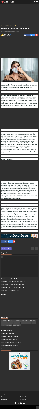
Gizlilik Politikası (24, 396)
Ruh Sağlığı (28, 322)
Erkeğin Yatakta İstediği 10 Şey (10, 339)
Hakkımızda (4, 399)
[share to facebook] (27, 35)
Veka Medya (7, 34)
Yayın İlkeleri (23, 399)
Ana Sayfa (3, 394)
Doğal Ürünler (32, 320)
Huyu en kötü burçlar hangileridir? (10, 345)
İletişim (22, 394)
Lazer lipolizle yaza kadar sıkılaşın (11, 290)
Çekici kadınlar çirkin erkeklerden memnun (13, 278)
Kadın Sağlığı (17, 322)
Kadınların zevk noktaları (8, 333)
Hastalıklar (11, 322)
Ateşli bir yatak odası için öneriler (10, 336)
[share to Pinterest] (36, 35)
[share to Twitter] (32, 35)
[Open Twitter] (18, 403)
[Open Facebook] (15, 403)
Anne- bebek (10, 320)
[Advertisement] (19, 15)
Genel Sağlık (6, 244)
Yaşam (33, 322)
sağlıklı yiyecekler (16, 325)
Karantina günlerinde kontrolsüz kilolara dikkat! (13, 287)
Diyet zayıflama (25, 320)
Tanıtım (3, 396)
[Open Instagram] (21, 403)
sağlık (9, 244)
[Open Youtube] (24, 403)
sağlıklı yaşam (9, 325)
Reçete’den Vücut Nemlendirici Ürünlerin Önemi (13, 284)
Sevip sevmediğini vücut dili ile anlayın (12, 342)
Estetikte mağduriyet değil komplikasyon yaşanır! (14, 281)
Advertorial (4, 320)
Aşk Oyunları (17, 320)
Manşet (22, 322)
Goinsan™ (26, 407)
